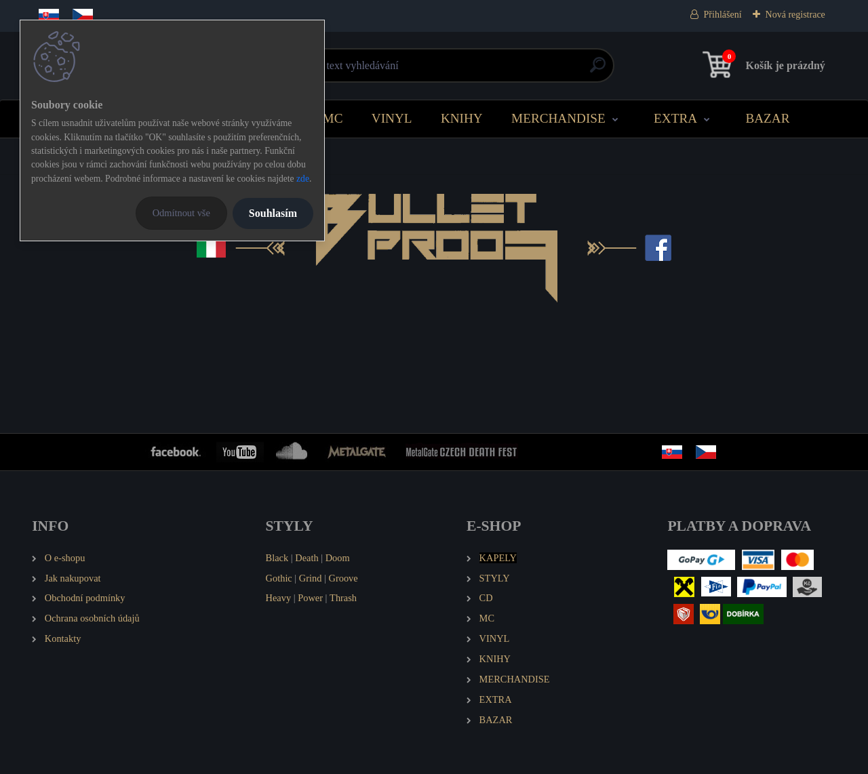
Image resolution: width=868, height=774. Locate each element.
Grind (310, 578)
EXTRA (675, 118)
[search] (598, 70)
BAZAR (767, 118)
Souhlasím (273, 213)
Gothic (279, 578)
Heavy (279, 597)
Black (277, 557)
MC (333, 118)
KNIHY (462, 118)
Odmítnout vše (181, 212)
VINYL (392, 118)
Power (310, 597)
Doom (338, 557)
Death (306, 557)
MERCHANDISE (558, 118)
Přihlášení (723, 14)
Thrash (343, 597)
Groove (343, 578)
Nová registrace (795, 14)
